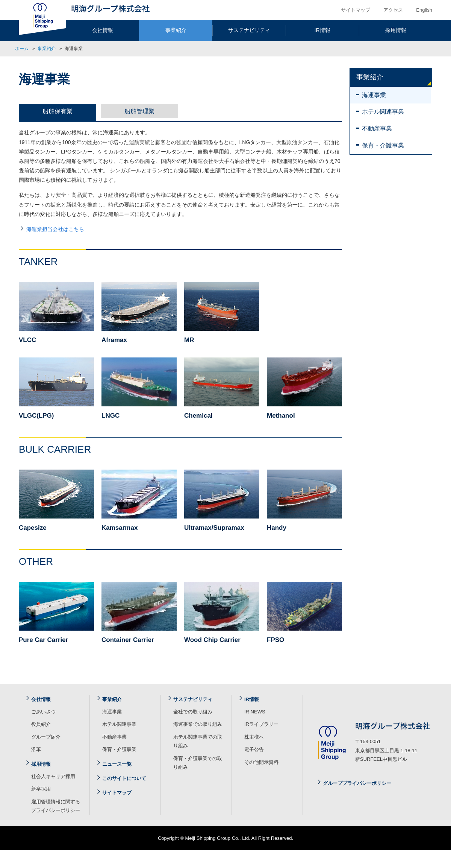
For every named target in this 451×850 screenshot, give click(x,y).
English (424, 10)
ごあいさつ (43, 712)
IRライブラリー (261, 724)
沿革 (36, 749)
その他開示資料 (261, 762)
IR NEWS (254, 712)
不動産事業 (377, 128)
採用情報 (395, 30)
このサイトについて (124, 778)
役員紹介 (41, 724)
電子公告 (254, 749)
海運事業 (374, 95)
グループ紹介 (46, 737)
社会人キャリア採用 (53, 776)
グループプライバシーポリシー (357, 783)
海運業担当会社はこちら (55, 229)
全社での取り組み (192, 712)
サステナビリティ (249, 30)
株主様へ (254, 737)
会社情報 (102, 30)
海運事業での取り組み (197, 724)
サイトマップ (355, 10)
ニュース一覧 (117, 764)
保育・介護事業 (383, 145)
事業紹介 (175, 30)
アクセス (393, 10)
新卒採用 (41, 789)
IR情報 (322, 30)
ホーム (22, 48)
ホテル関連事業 (383, 111)
